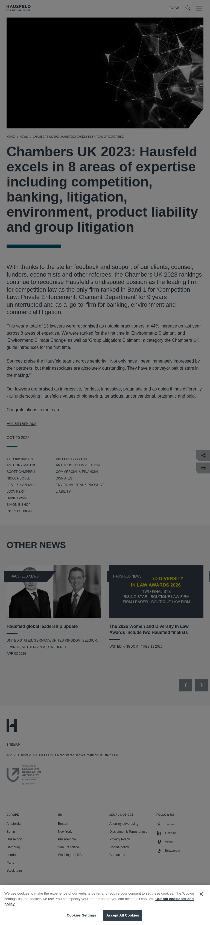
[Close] (201, 899)
